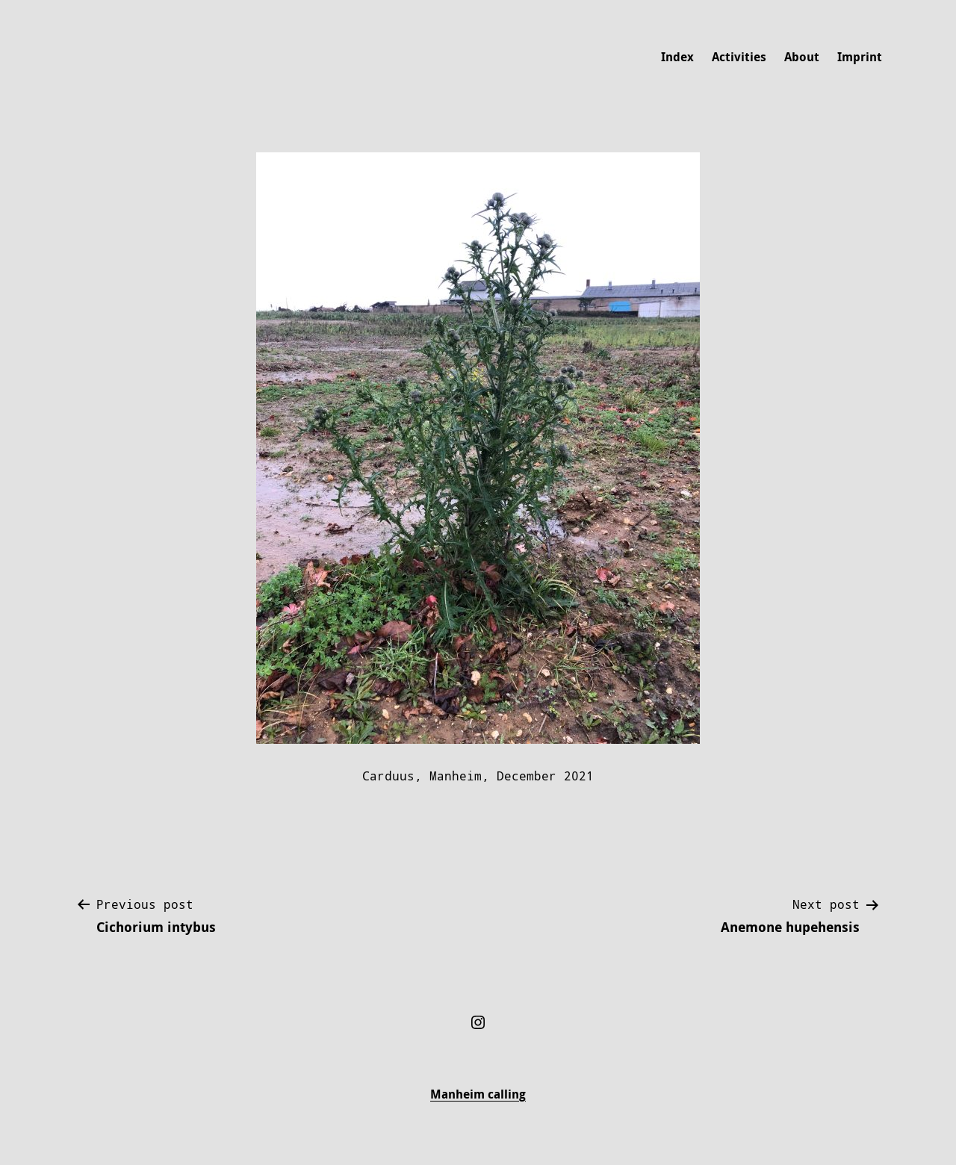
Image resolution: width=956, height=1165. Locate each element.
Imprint (859, 57)
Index (677, 57)
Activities (739, 57)
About (801, 57)
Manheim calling (478, 1094)
